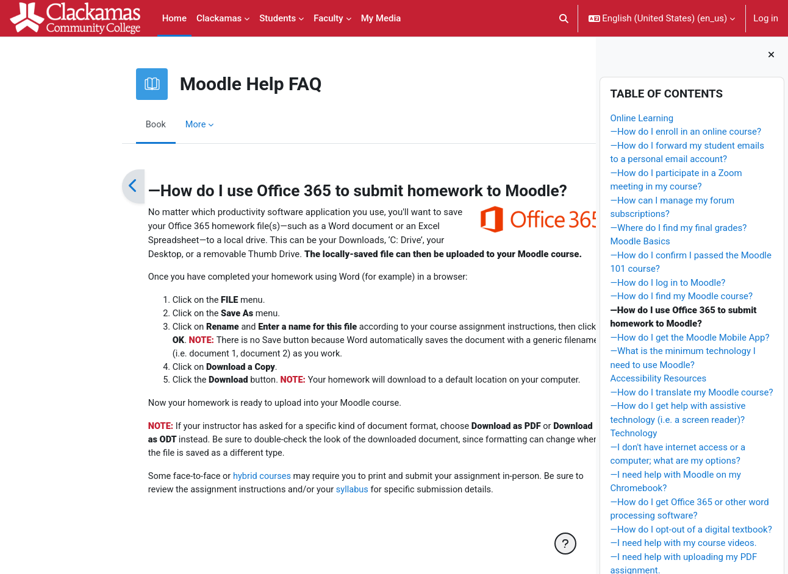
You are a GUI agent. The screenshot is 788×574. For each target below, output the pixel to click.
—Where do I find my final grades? (678, 227)
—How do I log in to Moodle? (667, 282)
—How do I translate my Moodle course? (691, 392)
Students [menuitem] (277, 18)
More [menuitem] (129, 124)
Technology (633, 433)
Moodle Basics (640, 241)
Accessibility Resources (658, 378)
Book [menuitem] (89, 124)
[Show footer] (565, 544)
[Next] (550, 186)
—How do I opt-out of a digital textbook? (691, 529)
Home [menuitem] (174, 18)
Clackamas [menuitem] (219, 18)
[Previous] (66, 186)
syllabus (289, 494)
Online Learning (641, 118)
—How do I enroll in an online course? (685, 131)
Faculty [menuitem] (328, 18)
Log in (765, 18)
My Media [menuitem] (381, 18)
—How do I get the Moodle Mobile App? (689, 337)
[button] (564, 18)
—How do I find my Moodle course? (681, 296)
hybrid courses (197, 480)
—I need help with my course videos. (683, 542)
